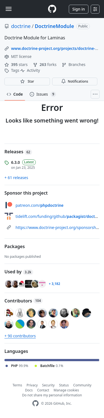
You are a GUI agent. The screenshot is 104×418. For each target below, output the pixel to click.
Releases (18, 152)
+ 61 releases (16, 177)
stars (16, 64)
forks (45, 64)
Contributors (23, 301)
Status (64, 385)
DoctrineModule (54, 26)
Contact (43, 390)
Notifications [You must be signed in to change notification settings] (74, 81)
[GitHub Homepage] (35, 403)
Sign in (78, 9)
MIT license (18, 56)
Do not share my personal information (52, 395)
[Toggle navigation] (8, 9)
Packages (14, 246)
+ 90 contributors (20, 335)
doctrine (21, 26)
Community (82, 385)
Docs (29, 390)
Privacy (32, 385)
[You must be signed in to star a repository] (27, 81)
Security (48, 385)
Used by (18, 272)
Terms (17, 385)
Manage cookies (66, 390)
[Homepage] (52, 9)
